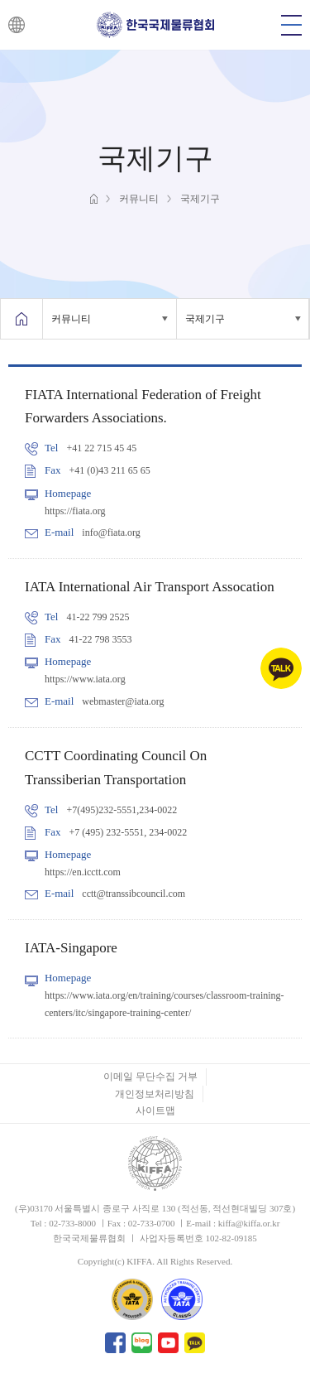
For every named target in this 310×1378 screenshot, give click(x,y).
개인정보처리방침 (154, 1094)
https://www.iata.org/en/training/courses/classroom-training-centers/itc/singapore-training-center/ (164, 1004)
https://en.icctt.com (83, 872)
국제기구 (205, 319)
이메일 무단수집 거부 (150, 1076)
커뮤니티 (71, 319)
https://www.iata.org (85, 679)
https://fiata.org (75, 511)
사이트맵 (155, 1110)
